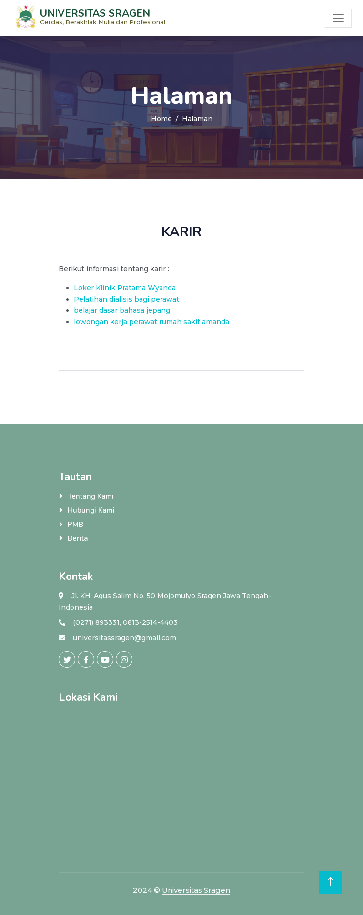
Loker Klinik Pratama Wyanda (125, 288)
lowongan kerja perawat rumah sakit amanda (151, 321)
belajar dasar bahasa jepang (122, 310)
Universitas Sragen (196, 889)
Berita (78, 538)
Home (161, 119)
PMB (75, 524)
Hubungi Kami (91, 510)
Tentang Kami (91, 496)
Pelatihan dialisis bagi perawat (126, 299)
